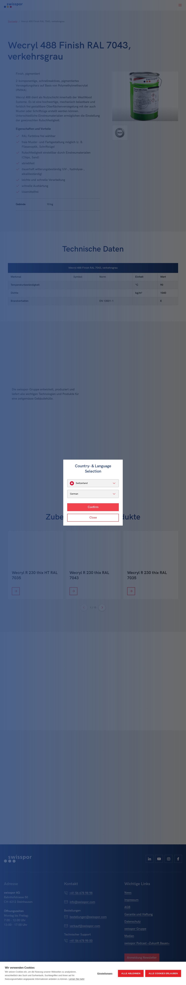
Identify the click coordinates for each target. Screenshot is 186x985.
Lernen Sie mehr (76, 979)
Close (93, 517)
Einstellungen (104, 973)
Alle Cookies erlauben (163, 973)
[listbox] (93, 483)
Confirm (93, 507)
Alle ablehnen (130, 973)
